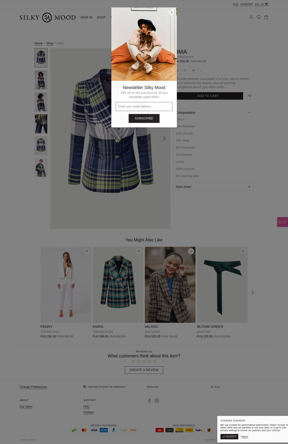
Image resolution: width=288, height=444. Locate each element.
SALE (114, 17)
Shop (49, 43)
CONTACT (144, 17)
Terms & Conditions (235, 440)
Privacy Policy (259, 440)
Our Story (26, 406)
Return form (213, 440)
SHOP (101, 17)
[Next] (164, 138)
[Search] (159, 17)
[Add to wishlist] (87, 251)
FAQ (235, 4)
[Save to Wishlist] (250, 96)
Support (246, 4)
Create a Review (144, 370)
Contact (88, 412)
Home (39, 43)
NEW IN (87, 17)
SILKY (127, 17)
